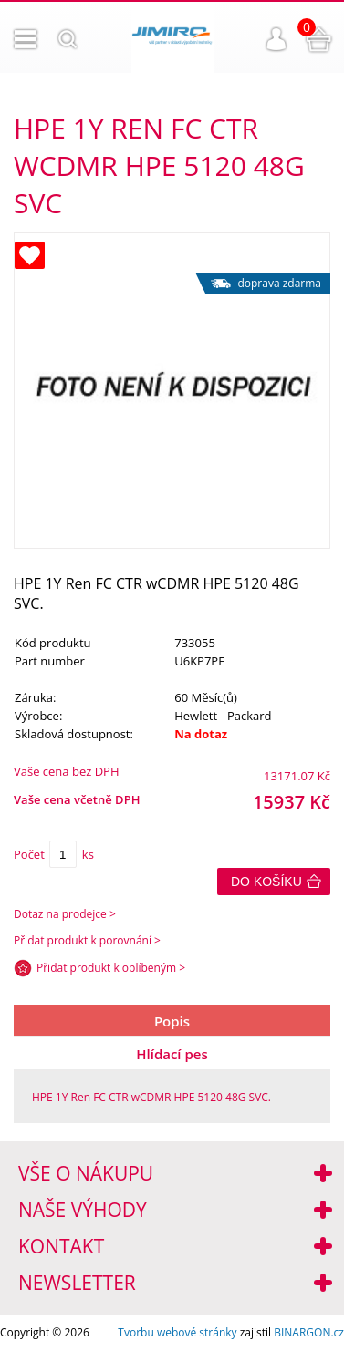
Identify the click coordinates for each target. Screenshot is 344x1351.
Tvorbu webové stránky (177, 1332)
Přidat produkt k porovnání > (87, 940)
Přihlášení (276, 39)
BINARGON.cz (309, 1332)
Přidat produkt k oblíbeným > (110, 967)
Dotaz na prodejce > (65, 914)
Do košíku (266, 881)
